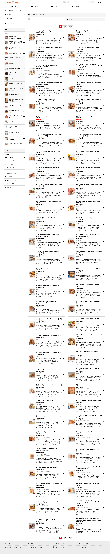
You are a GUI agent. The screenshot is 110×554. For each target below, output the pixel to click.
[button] (96, 7)
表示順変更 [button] (70, 19)
